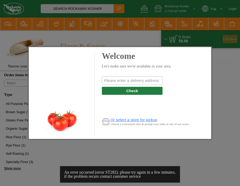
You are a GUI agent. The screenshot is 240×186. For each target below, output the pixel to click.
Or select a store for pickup (133, 120)
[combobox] (132, 80)
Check (132, 91)
